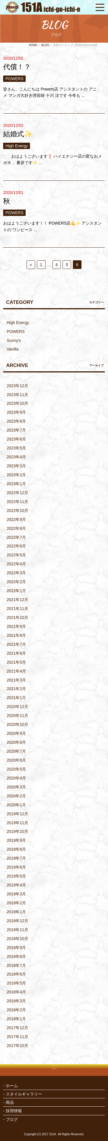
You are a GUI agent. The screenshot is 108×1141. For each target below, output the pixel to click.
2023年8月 (16, 421)
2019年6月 (16, 867)
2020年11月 (17, 715)
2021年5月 (16, 662)
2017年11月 (17, 1036)
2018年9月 (16, 947)
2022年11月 (17, 501)
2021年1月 (16, 697)
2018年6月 (16, 974)
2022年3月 (16, 572)
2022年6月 (16, 546)
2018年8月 (16, 956)
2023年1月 (16, 483)
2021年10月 (17, 617)
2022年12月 (17, 492)
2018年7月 (16, 965)
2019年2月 (16, 903)
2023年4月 (16, 457)
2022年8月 (16, 528)
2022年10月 (17, 510)
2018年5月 (16, 983)
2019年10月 (17, 831)
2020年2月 (16, 796)
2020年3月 (16, 787)
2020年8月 (16, 742)
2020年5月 (16, 769)
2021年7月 (16, 644)
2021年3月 (16, 680)
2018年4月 (16, 992)
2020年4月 (16, 778)
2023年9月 (16, 412)
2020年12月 (17, 706)
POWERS (14, 78)
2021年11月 (17, 608)
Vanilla (12, 349)
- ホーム (10, 1085)
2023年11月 (17, 394)
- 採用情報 (12, 1110)
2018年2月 (16, 1010)
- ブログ (10, 1119)
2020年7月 (16, 751)
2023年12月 (17, 385)
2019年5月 (16, 876)
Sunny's (14, 340)
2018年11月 (17, 929)
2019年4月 (16, 885)
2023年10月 (17, 403)
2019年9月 (16, 840)
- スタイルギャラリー (22, 1094)
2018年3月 (16, 1001)
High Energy (16, 146)
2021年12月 (17, 599)
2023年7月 (16, 430)
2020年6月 (16, 760)
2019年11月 (17, 822)
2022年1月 (16, 590)
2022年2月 (16, 581)
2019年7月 (16, 858)
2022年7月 (16, 537)
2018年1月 (16, 1018)
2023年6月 (16, 439)
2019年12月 (17, 813)
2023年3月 (16, 466)
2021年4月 (16, 671)
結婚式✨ (18, 134)
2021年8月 (16, 635)
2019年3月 (16, 894)
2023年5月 (16, 448)
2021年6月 (16, 653)
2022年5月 (16, 555)
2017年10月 (17, 1045)
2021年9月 (16, 626)
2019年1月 (16, 912)
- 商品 (8, 1102)
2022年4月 (16, 564)
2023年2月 (16, 474)
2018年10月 (17, 938)
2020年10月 (17, 724)
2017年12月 (17, 1027)
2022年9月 (16, 519)
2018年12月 (17, 920)
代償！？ (17, 67)
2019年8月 (16, 849)
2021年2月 (16, 688)
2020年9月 (16, 733)
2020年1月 (16, 805)
